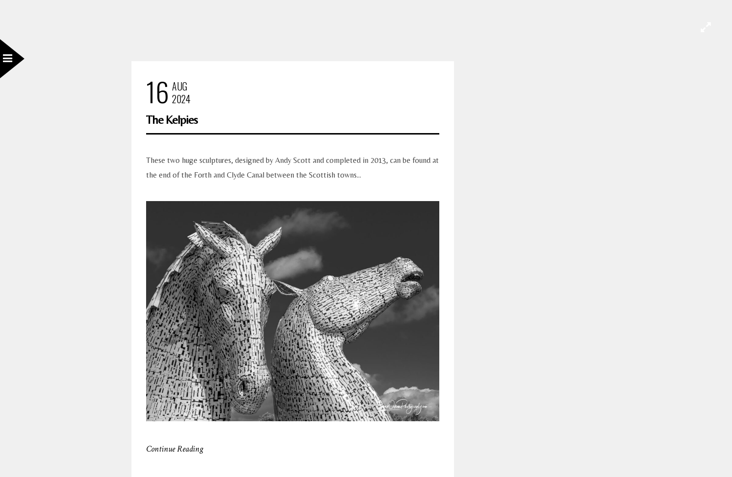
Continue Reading (174, 448)
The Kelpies (171, 119)
